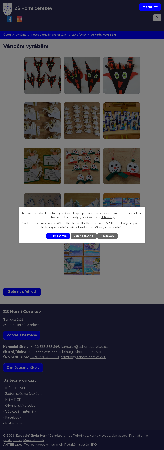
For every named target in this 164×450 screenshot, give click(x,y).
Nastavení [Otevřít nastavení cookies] (107, 236)
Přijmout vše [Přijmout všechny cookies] (58, 236)
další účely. (108, 217)
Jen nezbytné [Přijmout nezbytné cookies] (83, 236)
